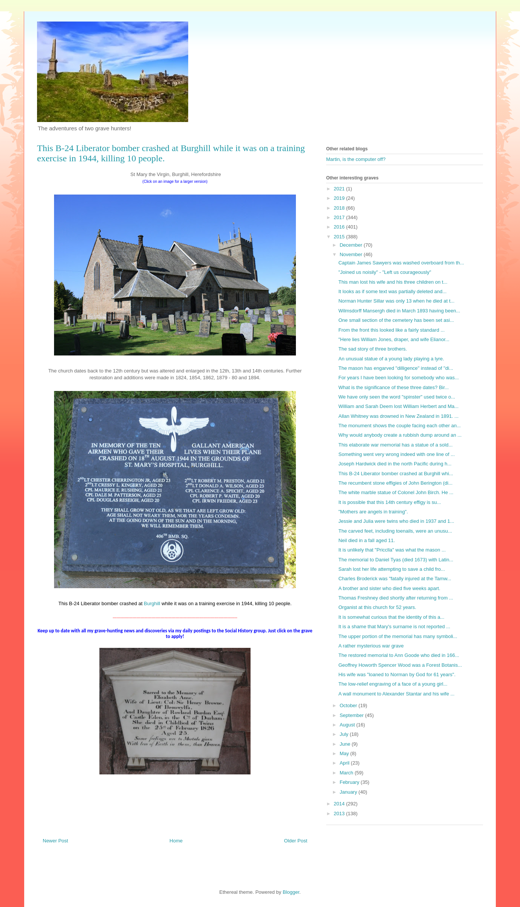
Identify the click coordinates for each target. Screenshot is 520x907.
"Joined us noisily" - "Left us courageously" (384, 272)
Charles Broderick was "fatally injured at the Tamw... (394, 578)
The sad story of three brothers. (372, 349)
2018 (340, 208)
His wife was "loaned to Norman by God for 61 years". (396, 674)
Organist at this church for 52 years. (377, 607)
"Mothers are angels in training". (373, 512)
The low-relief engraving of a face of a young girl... (392, 684)
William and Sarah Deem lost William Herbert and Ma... (398, 406)
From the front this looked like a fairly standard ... (391, 330)
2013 (340, 813)
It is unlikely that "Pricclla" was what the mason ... (392, 550)
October (349, 705)
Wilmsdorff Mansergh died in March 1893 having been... (399, 311)
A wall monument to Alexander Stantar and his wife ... (396, 694)
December (352, 245)
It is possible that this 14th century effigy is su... (389, 502)
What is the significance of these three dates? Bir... (393, 387)
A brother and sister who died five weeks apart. (389, 588)
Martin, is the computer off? (355, 159)
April (345, 763)
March (347, 773)
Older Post (295, 841)
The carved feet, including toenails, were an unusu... (395, 531)
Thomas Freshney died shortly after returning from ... (395, 598)
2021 (340, 189)
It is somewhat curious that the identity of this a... (391, 617)
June (346, 744)
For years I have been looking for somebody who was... (398, 377)
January (349, 792)
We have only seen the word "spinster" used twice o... (396, 397)
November (352, 254)
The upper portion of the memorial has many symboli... (397, 636)
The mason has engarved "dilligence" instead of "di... (395, 368)
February (350, 782)
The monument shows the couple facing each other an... (399, 425)
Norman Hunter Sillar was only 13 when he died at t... (396, 301)
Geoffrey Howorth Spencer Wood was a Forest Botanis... (400, 665)
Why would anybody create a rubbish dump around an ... (399, 435)
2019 (340, 198)
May (345, 753)
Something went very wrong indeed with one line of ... (396, 454)
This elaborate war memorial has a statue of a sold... (395, 445)
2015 (340, 236)
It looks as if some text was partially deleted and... (392, 291)
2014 (340, 804)
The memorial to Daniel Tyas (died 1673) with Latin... (395, 559)
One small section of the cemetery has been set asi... (396, 320)
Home (176, 841)
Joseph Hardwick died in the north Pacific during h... (394, 464)
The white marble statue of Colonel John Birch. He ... (395, 492)
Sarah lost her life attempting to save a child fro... (391, 569)
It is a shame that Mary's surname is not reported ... (394, 626)
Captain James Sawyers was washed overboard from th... (401, 263)
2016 (340, 227)
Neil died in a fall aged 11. (366, 540)
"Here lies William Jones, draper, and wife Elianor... (393, 339)
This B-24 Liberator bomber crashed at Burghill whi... (395, 473)
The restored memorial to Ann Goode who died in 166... (398, 655)
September (352, 715)
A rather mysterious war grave (371, 646)
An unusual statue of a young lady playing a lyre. (391, 359)
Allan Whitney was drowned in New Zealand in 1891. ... (398, 416)
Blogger (291, 892)
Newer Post (55, 841)
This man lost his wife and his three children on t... (392, 282)
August (348, 725)
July (345, 734)
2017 (340, 217)
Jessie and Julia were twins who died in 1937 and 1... (396, 521)
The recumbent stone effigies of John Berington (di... (395, 483)
